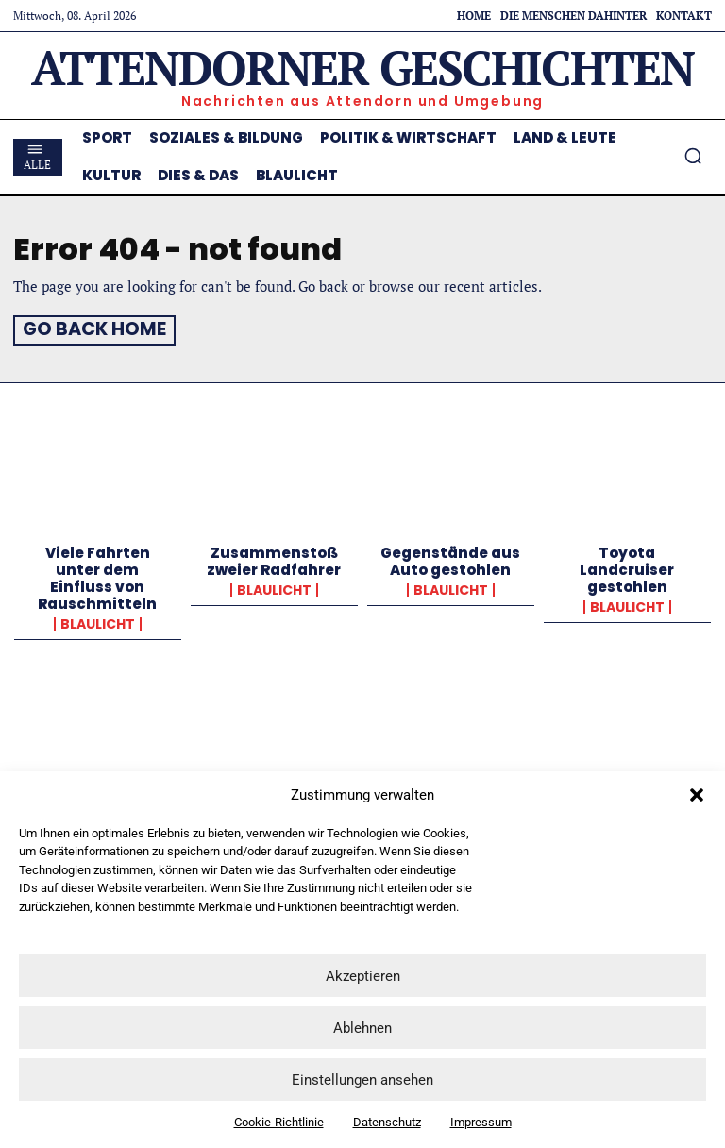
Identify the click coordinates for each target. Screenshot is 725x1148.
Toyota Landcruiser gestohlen (627, 567)
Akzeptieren (363, 976)
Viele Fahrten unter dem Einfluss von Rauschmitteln (97, 575)
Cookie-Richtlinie (279, 1122)
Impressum (481, 1122)
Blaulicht (97, 621)
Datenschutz (387, 1122)
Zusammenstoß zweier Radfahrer (274, 558)
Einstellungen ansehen (362, 1080)
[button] (696, 794)
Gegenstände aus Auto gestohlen (450, 558)
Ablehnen (362, 1028)
